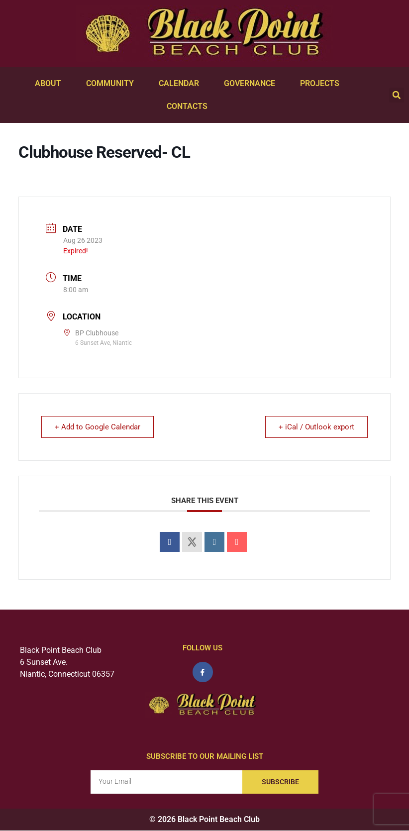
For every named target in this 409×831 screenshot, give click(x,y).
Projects (322, 84)
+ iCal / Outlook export (315, 426)
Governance (252, 84)
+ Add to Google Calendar (98, 426)
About (50, 84)
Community (112, 84)
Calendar (181, 84)
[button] (396, 95)
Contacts (189, 106)
